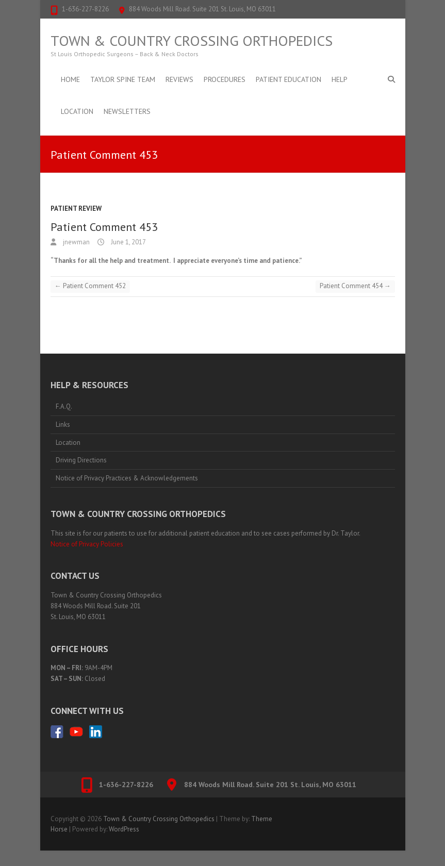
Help (340, 79)
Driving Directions (81, 460)
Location (77, 111)
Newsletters (127, 111)
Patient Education (288, 79)
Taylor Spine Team (122, 79)
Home (70, 79)
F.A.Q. (64, 406)
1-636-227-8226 (85, 9)
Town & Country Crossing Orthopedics (192, 40)
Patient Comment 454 (355, 285)
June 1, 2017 (127, 242)
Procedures (224, 79)
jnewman (75, 242)
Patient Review (76, 208)
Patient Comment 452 (90, 285)
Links (63, 424)
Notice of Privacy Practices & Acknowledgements (127, 478)
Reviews (179, 79)
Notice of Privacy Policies (87, 544)
